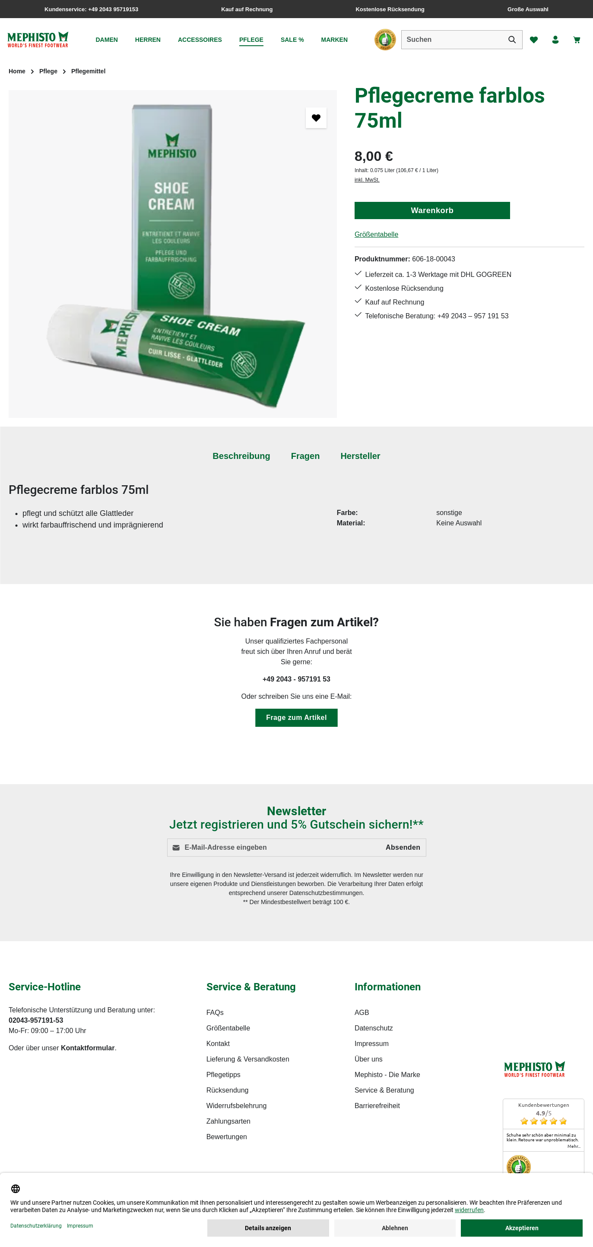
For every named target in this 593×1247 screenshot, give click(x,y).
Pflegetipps (223, 1074)
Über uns (369, 1059)
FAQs (215, 1012)
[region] (173, 254)
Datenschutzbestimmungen (326, 892)
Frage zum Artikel (296, 717)
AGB (362, 1012)
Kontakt (218, 1043)
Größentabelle (376, 234)
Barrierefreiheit (377, 1105)
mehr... (574, 1146)
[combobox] (451, 39)
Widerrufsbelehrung (236, 1105)
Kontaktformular (87, 1048)
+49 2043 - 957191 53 (296, 679)
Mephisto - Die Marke (387, 1074)
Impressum (372, 1043)
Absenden (403, 847)
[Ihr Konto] (555, 40)
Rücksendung (227, 1090)
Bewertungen (226, 1136)
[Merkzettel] (534, 40)
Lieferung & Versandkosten (247, 1059)
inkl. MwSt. (367, 180)
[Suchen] (512, 39)
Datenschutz (374, 1028)
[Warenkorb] (577, 40)
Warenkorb (432, 210)
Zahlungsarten (228, 1121)
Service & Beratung (384, 1090)
